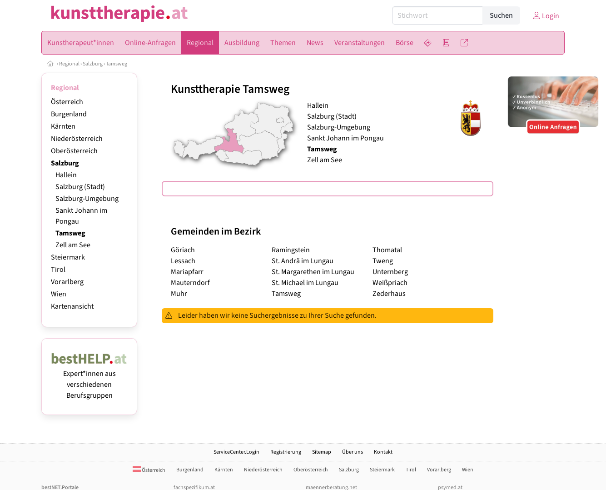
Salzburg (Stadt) (80, 187)
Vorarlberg (67, 282)
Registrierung (285, 452)
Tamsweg (116, 64)
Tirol (58, 270)
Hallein (66, 175)
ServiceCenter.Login (236, 452)
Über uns (352, 452)
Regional (69, 64)
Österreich (67, 102)
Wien (58, 294)
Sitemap (321, 452)
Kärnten (63, 126)
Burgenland (69, 114)
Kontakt (383, 452)
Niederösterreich (77, 139)
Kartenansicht (72, 306)
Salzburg (93, 64)
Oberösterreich (74, 151)
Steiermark (68, 257)
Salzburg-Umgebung (87, 199)
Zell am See (72, 245)
